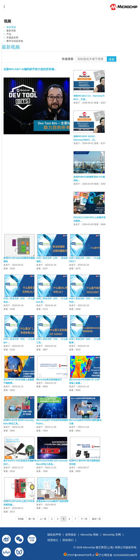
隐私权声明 (54, 534)
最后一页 (96, 519)
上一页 (43, 519)
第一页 (31, 519)
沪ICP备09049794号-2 (80, 555)
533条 (21, 519)
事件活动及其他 (14, 41)
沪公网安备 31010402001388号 (118, 555)
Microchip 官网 (112, 534)
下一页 (84, 519)
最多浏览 (11, 30)
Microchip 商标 (89, 534)
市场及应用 (12, 37)
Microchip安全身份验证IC (49, 379)
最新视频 (11, 27)
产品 (8, 34)
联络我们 (68, 540)
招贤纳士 (52, 540)
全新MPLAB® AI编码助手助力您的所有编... (30, 69)
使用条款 (70, 534)
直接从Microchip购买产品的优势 (52, 501)
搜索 (111, 59)
